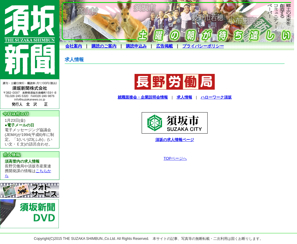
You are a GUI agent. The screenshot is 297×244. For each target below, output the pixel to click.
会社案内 (73, 46)
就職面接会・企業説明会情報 (143, 97)
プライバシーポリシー (203, 46)
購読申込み (136, 46)
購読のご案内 (103, 46)
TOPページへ (175, 158)
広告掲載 (164, 46)
